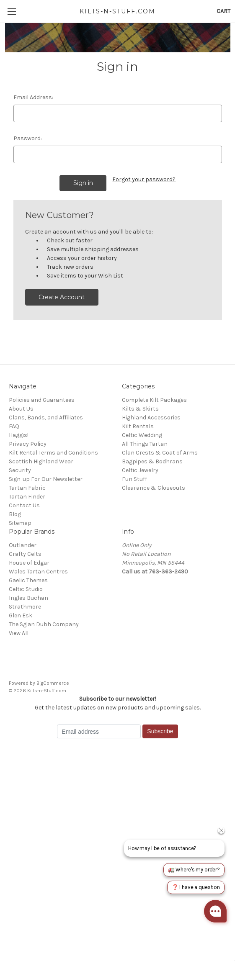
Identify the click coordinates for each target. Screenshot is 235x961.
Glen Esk (20, 615)
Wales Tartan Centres (38, 571)
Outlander (22, 545)
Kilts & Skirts (140, 408)
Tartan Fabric (27, 487)
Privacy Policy (27, 443)
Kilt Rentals (138, 426)
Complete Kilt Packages (154, 399)
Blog (15, 514)
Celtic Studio (26, 589)
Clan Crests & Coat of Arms (160, 452)
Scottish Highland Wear (41, 461)
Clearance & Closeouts (153, 487)
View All (18, 633)
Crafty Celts (25, 554)
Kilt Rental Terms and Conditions (53, 452)
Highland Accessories (151, 417)
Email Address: (33, 97)
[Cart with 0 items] (223, 11)
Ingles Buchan (28, 597)
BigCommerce (52, 683)
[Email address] (99, 732)
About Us (21, 408)
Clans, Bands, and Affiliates (46, 417)
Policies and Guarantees (42, 399)
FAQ (14, 426)
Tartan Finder (27, 496)
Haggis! (18, 435)
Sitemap (20, 523)
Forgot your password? (144, 179)
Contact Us (24, 505)
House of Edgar (29, 562)
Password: (27, 138)
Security (20, 470)
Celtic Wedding (142, 435)
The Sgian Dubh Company (44, 624)
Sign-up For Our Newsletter (46, 479)
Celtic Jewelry (140, 470)
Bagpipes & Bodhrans (152, 461)
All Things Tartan (145, 443)
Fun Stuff (134, 479)
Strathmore (25, 606)
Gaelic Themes (28, 580)
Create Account (62, 297)
